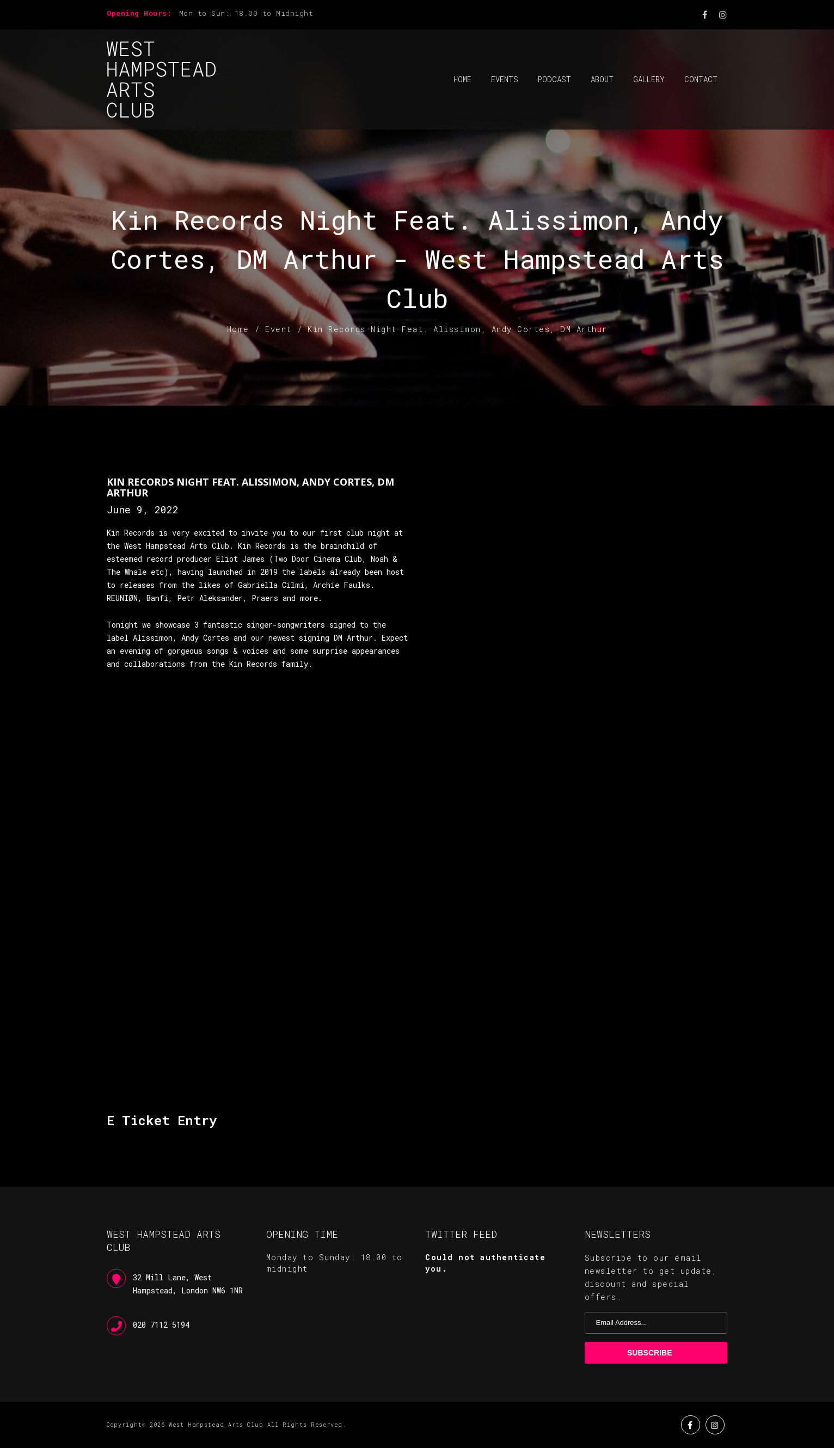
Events (504, 79)
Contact (701, 79)
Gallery (649, 79)
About (602, 79)
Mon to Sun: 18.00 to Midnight (246, 13)
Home (462, 79)
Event (278, 329)
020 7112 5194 (161, 1325)
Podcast (554, 79)
